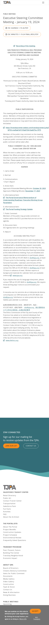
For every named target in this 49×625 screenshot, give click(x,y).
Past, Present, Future (11, 550)
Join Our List (11, 446)
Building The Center (11, 553)
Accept (35, 611)
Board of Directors (10, 568)
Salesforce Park (9, 506)
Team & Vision (9, 587)
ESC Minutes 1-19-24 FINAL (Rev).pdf (23, 34)
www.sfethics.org (12, 340)
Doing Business (9, 595)
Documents (8, 576)
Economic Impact (10, 558)
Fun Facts (7, 509)
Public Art (7, 498)
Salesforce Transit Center (15, 492)
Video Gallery (8, 581)
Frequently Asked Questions (14, 540)
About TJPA (8, 565)
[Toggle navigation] (43, 2)
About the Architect (11, 517)
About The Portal (10, 527)
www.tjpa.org (17, 275)
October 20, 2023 (39, 188)
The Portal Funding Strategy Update (19, 209)
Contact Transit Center (12, 501)
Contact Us (7, 589)
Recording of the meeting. (25, 46)
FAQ (4, 514)
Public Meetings (9, 14)
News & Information (11, 592)
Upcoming (7, 604)
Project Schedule (10, 535)
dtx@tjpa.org (34, 258)
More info (23, 619)
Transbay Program (12, 547)
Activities (7, 512)
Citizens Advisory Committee (15, 571)
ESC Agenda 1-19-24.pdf (18, 28)
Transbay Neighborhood (13, 555)
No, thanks (36, 618)
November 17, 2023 (32, 191)
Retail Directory (9, 495)
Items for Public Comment (13, 573)
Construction (8, 584)
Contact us (31, 446)
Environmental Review (12, 538)
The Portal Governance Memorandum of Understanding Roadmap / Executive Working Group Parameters (23, 200)
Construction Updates (12, 532)
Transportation (9, 503)
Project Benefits (9, 529)
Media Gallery (8, 579)
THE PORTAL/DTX (10, 524)
